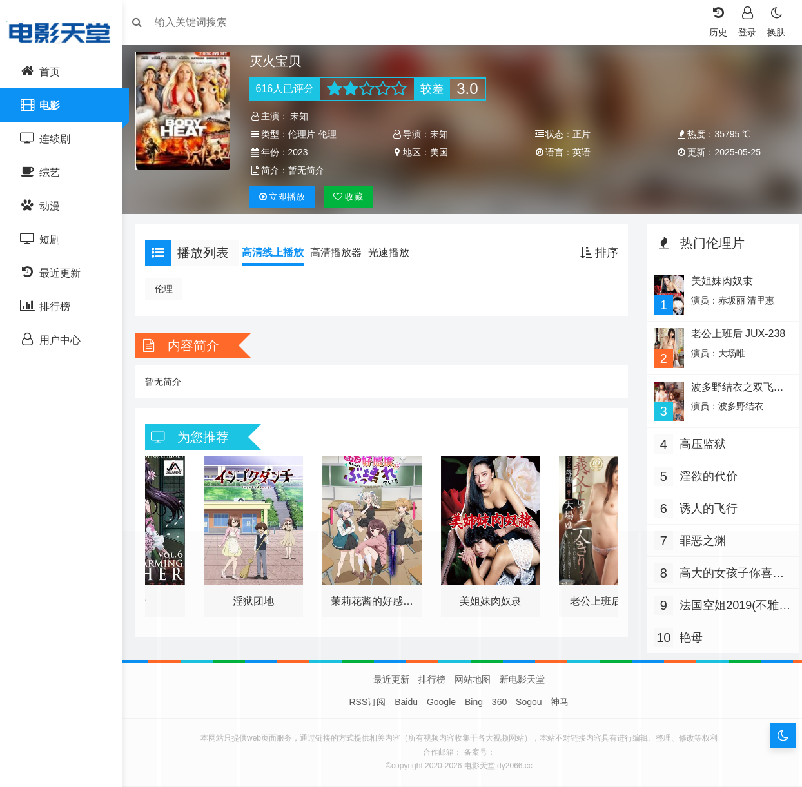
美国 (441, 152)
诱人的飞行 (705, 505)
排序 (596, 252)
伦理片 (305, 134)
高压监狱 (699, 440)
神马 (560, 702)
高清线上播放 (279, 252)
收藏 (352, 196)
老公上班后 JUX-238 (734, 332)
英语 (580, 152)
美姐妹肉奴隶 (717, 280)
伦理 (331, 134)
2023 (302, 152)
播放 (286, 196)
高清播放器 (342, 252)
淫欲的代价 (705, 473)
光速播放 (395, 252)
